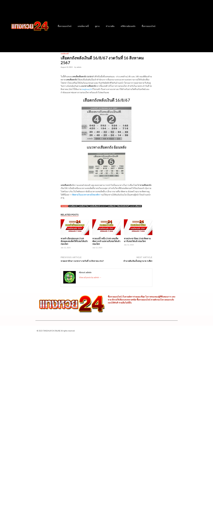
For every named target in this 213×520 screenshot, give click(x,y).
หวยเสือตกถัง (73, 206)
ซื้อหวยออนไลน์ (64, 26)
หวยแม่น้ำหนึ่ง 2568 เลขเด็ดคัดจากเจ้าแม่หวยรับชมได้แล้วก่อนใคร (106, 241)
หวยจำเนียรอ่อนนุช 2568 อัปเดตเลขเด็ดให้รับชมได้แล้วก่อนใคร (74, 241)
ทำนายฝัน (110, 26)
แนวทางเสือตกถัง (135, 206)
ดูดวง (97, 26)
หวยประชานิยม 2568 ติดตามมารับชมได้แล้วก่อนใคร (137, 240)
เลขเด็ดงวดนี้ (83, 26)
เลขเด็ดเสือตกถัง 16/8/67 (98, 206)
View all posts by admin (90, 277)
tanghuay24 (87, 89)
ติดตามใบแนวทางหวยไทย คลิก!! (86, 194)
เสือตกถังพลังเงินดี (123, 206)
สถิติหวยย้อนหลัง (128, 26)
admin (79, 67)
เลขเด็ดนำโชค (83, 206)
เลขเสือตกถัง (112, 206)
